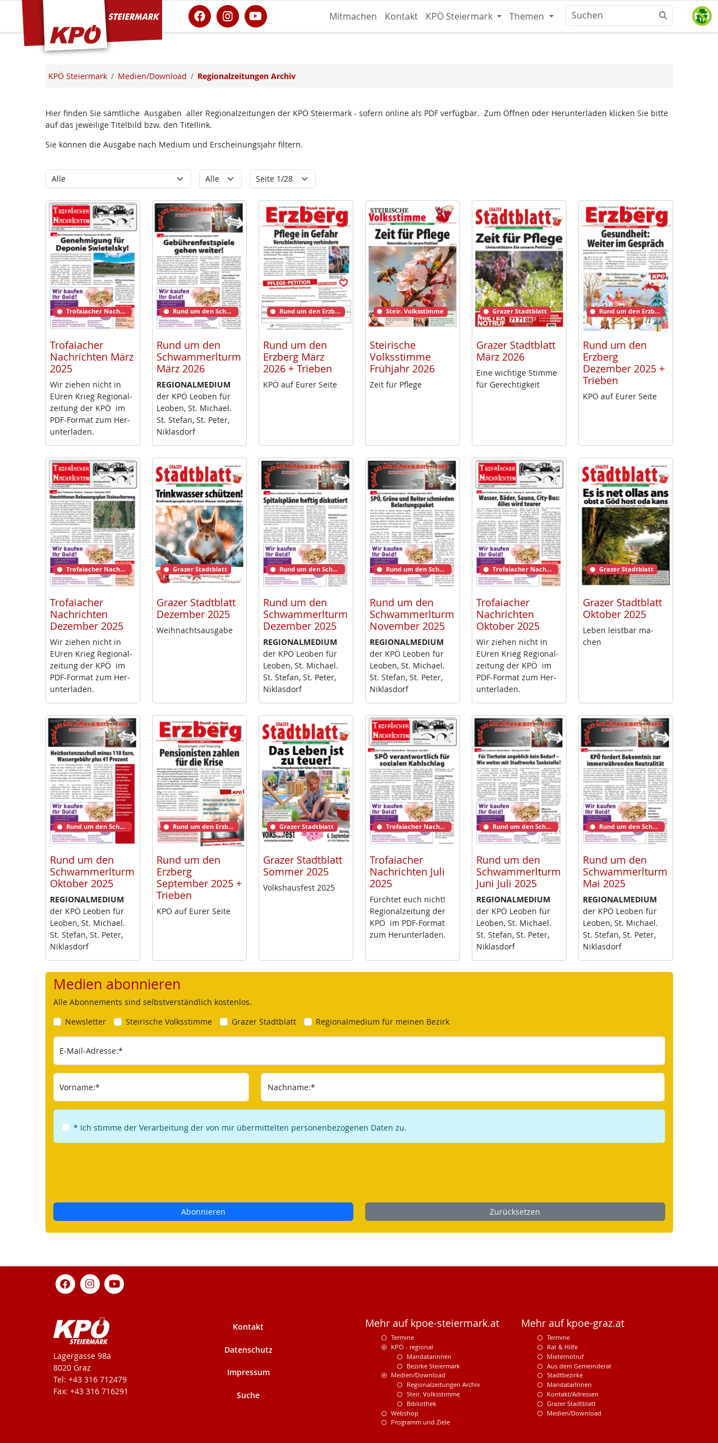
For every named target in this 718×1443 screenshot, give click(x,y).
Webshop (404, 1413)
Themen (527, 16)
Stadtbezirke (565, 1375)
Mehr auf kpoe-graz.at (572, 1323)
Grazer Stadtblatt (571, 1403)
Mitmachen (353, 16)
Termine (402, 1337)
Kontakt (401, 16)
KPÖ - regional (412, 1347)
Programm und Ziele (420, 1422)
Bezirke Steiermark (433, 1366)
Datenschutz (248, 1349)
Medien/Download (418, 1375)
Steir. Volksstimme (433, 1394)
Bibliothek (421, 1403)
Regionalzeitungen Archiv (443, 1384)
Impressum (248, 1372)
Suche (248, 1395)
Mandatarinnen (429, 1356)
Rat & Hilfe (562, 1347)
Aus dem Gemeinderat (579, 1366)
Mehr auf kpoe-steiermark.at (432, 1323)
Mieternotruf (565, 1356)
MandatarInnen (569, 1384)
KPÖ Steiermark (460, 16)
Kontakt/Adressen (573, 1394)
